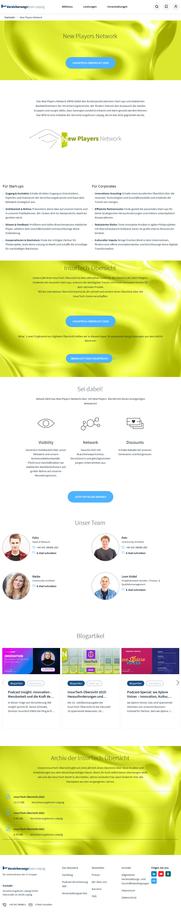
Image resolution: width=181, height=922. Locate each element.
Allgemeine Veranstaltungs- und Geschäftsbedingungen (135, 880)
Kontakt (126, 869)
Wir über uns (99, 883)
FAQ (94, 897)
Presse (96, 876)
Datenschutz (129, 899)
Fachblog (67, 876)
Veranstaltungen (117, 6)
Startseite (9, 17)
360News (67, 6)
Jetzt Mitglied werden (90, 498)
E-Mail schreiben (44, 554)
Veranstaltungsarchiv (74, 894)
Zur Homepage (23, 7)
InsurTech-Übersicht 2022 (29, 814)
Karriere (96, 890)
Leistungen (90, 6)
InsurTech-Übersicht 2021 (29, 830)
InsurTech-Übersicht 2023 (29, 798)
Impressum (128, 892)
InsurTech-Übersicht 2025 (91, 63)
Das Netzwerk (70, 869)
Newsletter (98, 869)
